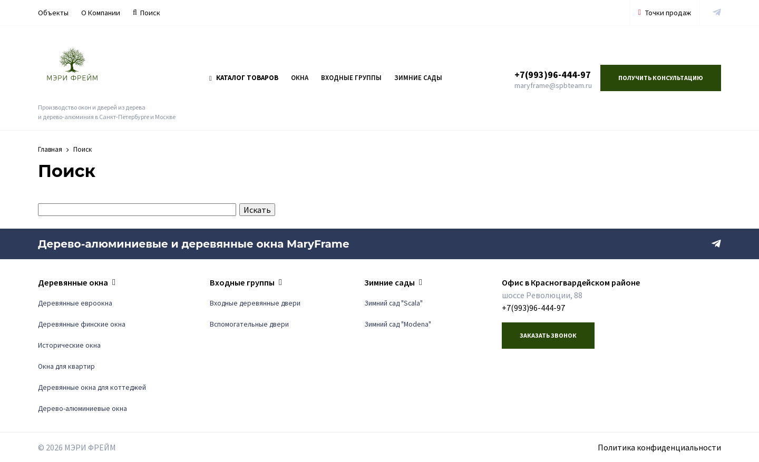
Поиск (146, 12)
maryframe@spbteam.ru (553, 85)
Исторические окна (69, 345)
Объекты (53, 12)
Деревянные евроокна (75, 303)
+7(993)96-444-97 (552, 74)
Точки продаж (664, 12)
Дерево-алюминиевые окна (82, 408)
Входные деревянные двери (255, 303)
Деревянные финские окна (81, 324)
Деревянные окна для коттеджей (92, 387)
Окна (299, 77)
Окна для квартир (66, 366)
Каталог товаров (243, 77)
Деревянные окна (73, 282)
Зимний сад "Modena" (397, 324)
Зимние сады (418, 77)
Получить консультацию (660, 78)
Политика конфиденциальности (659, 447)
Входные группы (351, 77)
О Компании (100, 12)
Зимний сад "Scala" (393, 303)
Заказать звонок (548, 335)
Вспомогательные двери (249, 324)
